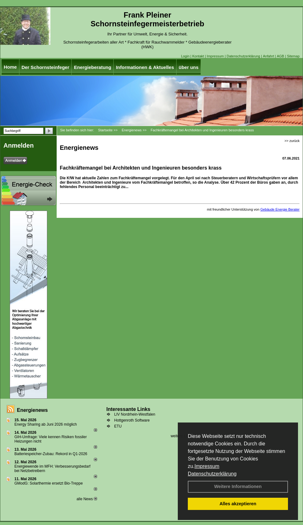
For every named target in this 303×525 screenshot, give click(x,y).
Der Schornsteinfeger (45, 67)
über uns (188, 67)
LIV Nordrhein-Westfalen (134, 414)
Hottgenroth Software (132, 420)
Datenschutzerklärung (212, 473)
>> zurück (292, 141)
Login (185, 56)
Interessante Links (128, 409)
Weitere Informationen (238, 486)
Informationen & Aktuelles (145, 67)
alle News (86, 499)
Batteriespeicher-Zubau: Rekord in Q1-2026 (50, 454)
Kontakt (198, 56)
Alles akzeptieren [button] (237, 503)
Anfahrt (268, 56)
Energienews (32, 410)
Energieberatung (92, 67)
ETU (118, 426)
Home (10, 67)
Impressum (206, 466)
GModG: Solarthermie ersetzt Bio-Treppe (48, 483)
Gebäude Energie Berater (280, 209)
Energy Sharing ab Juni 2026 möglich (45, 424)
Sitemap (293, 56)
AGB (280, 56)
